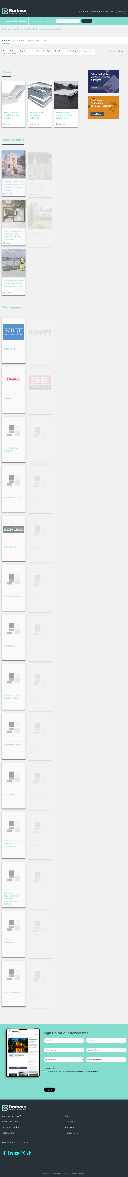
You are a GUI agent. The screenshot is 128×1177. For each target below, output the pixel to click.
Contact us (70, 1122)
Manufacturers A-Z (11, 1116)
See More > (97, 114)
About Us (109, 11)
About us (69, 1116)
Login (120, 11)
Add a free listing (10, 1122)
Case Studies (33, 40)
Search (87, 21)
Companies (18, 40)
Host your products (11, 1127)
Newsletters (96, 11)
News (44, 40)
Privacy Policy (50, 1068)
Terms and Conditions (76, 1071)
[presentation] (63, 1080)
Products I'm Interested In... (42, 21)
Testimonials (8, 1133)
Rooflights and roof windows (55, 51)
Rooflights (74, 51)
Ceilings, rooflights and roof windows (25, 51)
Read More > (98, 88)
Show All (6, 40)
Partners (69, 1127)
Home (5, 51)
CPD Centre (82, 11)
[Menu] (14, 21)
